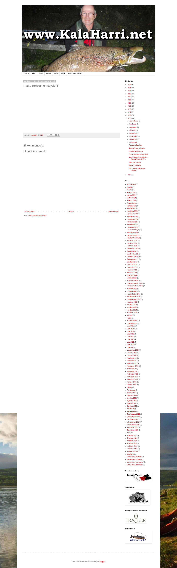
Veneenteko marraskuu (135, 462)
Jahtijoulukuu (131, 251)
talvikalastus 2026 (133, 425)
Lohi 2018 (130, 334)
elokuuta (132, 130)
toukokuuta (133, 139)
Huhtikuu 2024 (132, 241)
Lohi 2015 (130, 326)
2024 (130, 91)
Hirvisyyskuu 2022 (133, 238)
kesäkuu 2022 (132, 305)
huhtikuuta (133, 142)
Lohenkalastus (132, 323)
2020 (130, 103)
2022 (130, 97)
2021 (130, 100)
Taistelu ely (131, 409)
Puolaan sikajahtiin (135, 145)
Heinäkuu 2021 (132, 208)
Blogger (102, 562)
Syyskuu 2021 (132, 395)
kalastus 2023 (132, 272)
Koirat (129, 318)
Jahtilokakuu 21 (132, 254)
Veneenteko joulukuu (134, 459)
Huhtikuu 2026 (132, 246)
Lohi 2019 (130, 337)
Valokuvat (130, 454)
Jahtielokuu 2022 (133, 249)
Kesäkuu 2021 (132, 302)
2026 (130, 84)
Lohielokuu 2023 (133, 350)
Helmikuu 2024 (132, 222)
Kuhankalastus (132, 321)
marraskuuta (134, 121)
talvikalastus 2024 (133, 419)
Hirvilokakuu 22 (132, 233)
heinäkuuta (133, 133)
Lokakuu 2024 (132, 353)
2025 (130, 88)
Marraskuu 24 (132, 371)
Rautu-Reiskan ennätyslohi (138, 154)
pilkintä (129, 387)
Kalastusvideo (132, 289)
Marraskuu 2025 (132, 366)
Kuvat (41, 74)
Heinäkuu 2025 (132, 219)
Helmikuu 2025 (132, 224)
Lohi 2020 (130, 339)
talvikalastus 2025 (133, 422)
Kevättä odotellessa (136, 151)
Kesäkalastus (131, 291)
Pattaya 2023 (131, 382)
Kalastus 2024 (132, 275)
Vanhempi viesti (113, 211)
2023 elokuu (131, 184)
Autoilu (129, 190)
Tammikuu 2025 (132, 427)
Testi (128, 433)
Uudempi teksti (29, 211)
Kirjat (63, 74)
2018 (130, 109)
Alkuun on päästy (135, 162)
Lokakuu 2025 (132, 355)
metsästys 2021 (132, 377)
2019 (130, 106)
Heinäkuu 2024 (132, 216)
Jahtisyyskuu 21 (132, 259)
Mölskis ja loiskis (135, 165)
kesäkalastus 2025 (133, 297)
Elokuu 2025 (131, 200)
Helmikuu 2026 (132, 227)
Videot (48, 74)
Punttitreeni (131, 390)
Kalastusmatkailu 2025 (135, 283)
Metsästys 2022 (132, 379)
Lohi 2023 (130, 347)
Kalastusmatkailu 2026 (135, 286)
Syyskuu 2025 (132, 406)
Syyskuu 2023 (132, 401)
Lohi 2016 (130, 329)
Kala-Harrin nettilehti (75, 74)
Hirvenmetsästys (133, 230)
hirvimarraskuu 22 (133, 235)
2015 (130, 118)
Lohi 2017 (130, 331)
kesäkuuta (133, 136)
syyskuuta (133, 127)
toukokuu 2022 (132, 446)
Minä (33, 74)
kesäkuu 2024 (132, 310)
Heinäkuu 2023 (132, 214)
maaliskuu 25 (131, 361)
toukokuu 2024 (132, 449)
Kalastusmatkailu (133, 281)
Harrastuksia (131, 206)
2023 (130, 94)
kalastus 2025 (132, 278)
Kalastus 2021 (132, 270)
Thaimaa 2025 (132, 441)
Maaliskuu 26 (131, 363)
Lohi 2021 (130, 342)
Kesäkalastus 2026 (133, 299)
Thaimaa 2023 (132, 435)
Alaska (129, 187)
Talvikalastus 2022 (133, 414)
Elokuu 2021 (131, 192)
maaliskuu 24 (131, 358)
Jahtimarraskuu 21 (133, 256)
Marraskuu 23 (132, 369)
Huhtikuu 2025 (132, 243)
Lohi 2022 (130, 345)
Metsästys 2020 (132, 374)
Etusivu (26, 74)
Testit (56, 74)
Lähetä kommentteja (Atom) (37, 215)
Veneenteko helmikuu (134, 457)
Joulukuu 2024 (132, 264)
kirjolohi (129, 315)
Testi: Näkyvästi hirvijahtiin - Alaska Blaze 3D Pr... (138, 158)
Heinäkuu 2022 (132, 211)
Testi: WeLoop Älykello (137, 148)
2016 (130, 115)
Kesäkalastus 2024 (133, 294)
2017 (130, 112)
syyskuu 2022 (132, 398)
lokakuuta (133, 124)
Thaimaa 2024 (132, 438)
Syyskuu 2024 (132, 403)
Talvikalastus (131, 411)
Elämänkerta (131, 203)
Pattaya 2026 (131, 385)
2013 (130, 175)
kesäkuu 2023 (132, 307)
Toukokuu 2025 (132, 451)
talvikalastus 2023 (133, 417)
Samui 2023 (131, 393)
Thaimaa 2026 (132, 443)
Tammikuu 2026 (132, 430)
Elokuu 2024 (131, 198)
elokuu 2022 (131, 195)
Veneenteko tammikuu (135, 465)
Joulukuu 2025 (132, 267)
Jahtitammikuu (132, 262)
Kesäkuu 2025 (132, 313)
